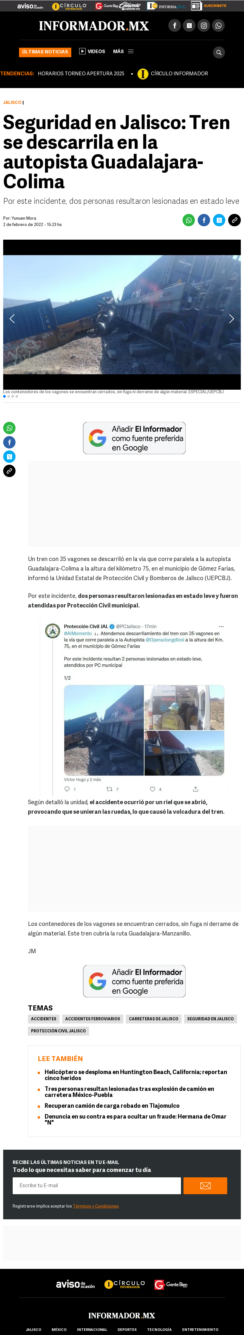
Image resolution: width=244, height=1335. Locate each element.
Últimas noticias (45, 52)
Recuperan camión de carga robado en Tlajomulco (112, 1106)
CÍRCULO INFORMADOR (179, 74)
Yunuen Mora (24, 218)
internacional (92, 1330)
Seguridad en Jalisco (210, 1019)
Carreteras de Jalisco (153, 1019)
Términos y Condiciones (96, 1206)
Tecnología (159, 1330)
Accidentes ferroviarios (92, 1019)
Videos (92, 51)
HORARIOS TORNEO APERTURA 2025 (81, 74)
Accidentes (43, 1019)
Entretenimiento (200, 1330)
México (59, 1330)
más (123, 52)
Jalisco (12, 103)
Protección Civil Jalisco (58, 1031)
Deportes (127, 1330)
